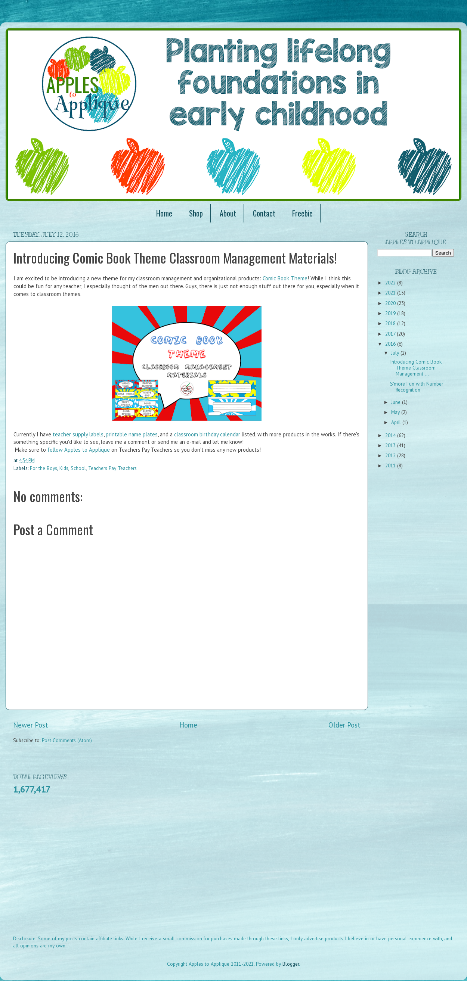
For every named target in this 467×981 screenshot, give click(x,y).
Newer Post (30, 724)
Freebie (302, 213)
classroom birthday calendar (207, 434)
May (396, 412)
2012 (391, 455)
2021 (391, 292)
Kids (63, 468)
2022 (391, 282)
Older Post (344, 724)
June (396, 402)
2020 (391, 303)
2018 (391, 323)
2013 (391, 445)
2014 (391, 435)
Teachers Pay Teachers (112, 468)
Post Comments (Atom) (67, 740)
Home (164, 213)
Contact (264, 213)
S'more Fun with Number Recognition (416, 386)
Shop (196, 213)
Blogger (290, 963)
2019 (391, 313)
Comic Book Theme (285, 278)
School (78, 468)
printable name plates (132, 434)
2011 (391, 465)
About (228, 213)
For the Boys (43, 468)
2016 (391, 343)
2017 (391, 333)
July (395, 352)
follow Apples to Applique (78, 449)
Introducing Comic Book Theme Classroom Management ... (416, 367)
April (396, 422)
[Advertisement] (119, 870)
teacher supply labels (78, 434)
